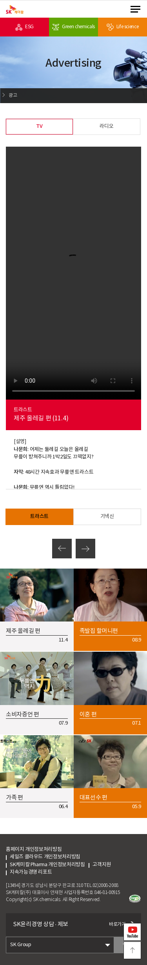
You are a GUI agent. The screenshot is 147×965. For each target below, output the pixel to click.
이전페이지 (62, 548)
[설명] (20, 442)
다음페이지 (85, 548)
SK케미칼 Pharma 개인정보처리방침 (47, 865)
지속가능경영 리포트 (31, 872)
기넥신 (107, 517)
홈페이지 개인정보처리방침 (34, 849)
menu (135, 9)
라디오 (106, 126)
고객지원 (109, 865)
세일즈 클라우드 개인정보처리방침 (45, 857)
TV (39, 126)
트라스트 (39, 516)
